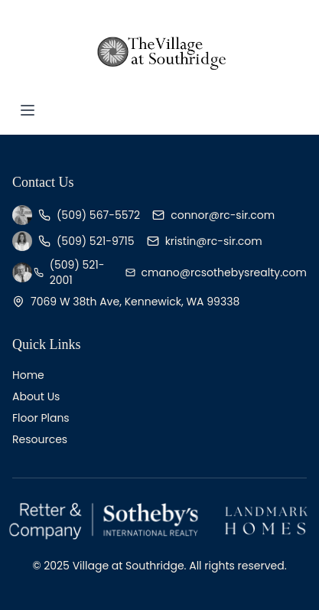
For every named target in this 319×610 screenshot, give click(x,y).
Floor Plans (41, 418)
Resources (39, 439)
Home (28, 375)
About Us (36, 396)
